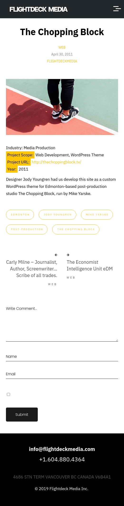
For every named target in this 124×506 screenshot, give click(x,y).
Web (62, 47)
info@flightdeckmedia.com (62, 449)
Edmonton (20, 214)
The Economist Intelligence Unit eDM (90, 265)
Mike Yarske (97, 214)
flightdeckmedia (62, 61)
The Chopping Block (76, 229)
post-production (27, 229)
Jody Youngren (58, 214)
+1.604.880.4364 (62, 459)
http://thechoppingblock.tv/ (56, 162)
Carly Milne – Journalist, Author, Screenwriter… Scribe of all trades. (31, 269)
